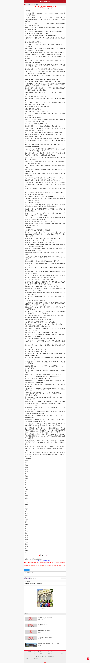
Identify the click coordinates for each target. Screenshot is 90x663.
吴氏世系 (36, 4)
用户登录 (42, 656)
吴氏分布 (60, 651)
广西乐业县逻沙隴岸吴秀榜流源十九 (35, 559)
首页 (26, 4)
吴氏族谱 (30, 4)
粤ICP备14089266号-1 (55, 658)
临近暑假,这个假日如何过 (44, 624)
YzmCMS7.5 (45, 660)
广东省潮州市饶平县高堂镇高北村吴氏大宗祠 (48, 643)
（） (41, 555)
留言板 (29, 651)
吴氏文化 (50, 653)
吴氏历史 (50, 651)
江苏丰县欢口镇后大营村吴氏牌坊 (45, 617)
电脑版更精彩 (51, 656)
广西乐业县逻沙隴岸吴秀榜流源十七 (35, 558)
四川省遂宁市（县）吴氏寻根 (44, 630)
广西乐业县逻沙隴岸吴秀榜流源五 (45, 637)
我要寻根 (46, 656)
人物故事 (40, 653)
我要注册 (37, 656)
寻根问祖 (60, 653)
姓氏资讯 (40, 651)
